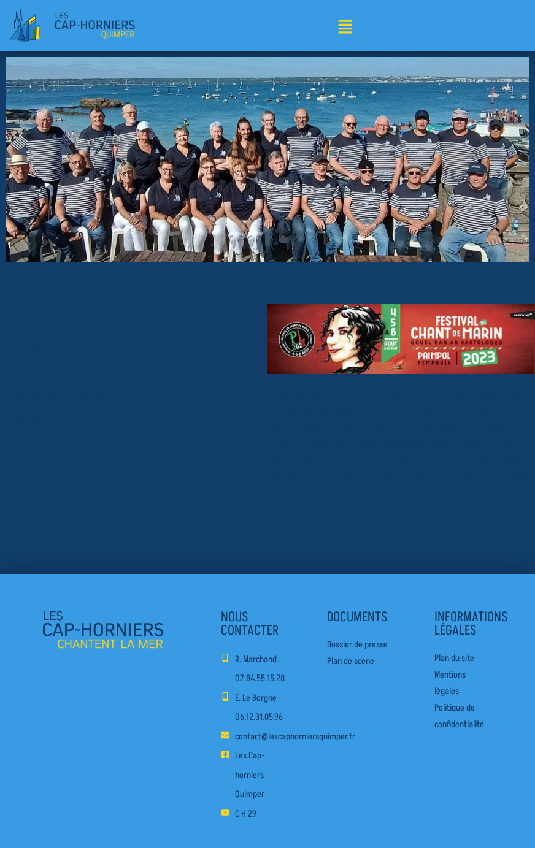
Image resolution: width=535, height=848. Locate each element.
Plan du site (454, 658)
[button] (345, 28)
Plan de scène (350, 661)
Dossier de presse (357, 644)
